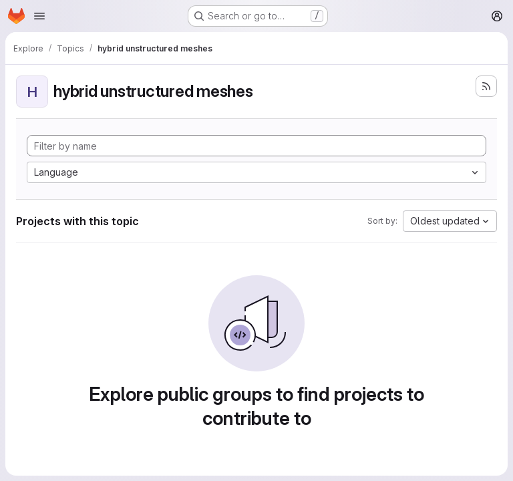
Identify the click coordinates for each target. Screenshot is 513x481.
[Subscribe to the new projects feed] (486, 86)
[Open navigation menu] (39, 16)
